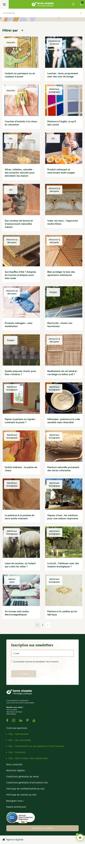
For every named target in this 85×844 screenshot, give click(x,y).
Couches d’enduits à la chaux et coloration (21, 123)
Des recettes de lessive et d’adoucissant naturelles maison (19, 224)
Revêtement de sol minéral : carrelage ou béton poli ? (62, 373)
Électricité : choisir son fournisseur (59, 324)
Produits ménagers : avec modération (19, 324)
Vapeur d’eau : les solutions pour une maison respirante (62, 517)
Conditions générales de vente (22, 776)
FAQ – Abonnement (18, 734)
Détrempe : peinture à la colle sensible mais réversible (63, 421)
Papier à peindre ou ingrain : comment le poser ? (20, 421)
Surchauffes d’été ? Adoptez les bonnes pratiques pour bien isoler (20, 275)
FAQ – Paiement (17, 752)
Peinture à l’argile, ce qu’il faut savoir (61, 123)
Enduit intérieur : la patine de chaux (21, 469)
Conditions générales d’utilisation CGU (27, 782)
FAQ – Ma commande (20, 740)
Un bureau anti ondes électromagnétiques (17, 613)
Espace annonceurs (16, 806)
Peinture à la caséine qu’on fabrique (62, 613)
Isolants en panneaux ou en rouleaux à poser (20, 75)
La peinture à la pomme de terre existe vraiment (19, 517)
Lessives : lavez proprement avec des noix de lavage (62, 75)
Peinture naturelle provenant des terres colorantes (63, 469)
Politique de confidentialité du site (25, 788)
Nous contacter (14, 764)
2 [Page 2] (42, 625)
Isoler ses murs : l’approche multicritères (62, 222)
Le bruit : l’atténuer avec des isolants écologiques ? (63, 565)
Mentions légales (15, 770)
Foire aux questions (16, 728)
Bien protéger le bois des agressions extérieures (61, 273)
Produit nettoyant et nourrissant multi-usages (61, 171)
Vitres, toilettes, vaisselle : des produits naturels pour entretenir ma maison (20, 173)
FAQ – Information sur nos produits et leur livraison (36, 746)
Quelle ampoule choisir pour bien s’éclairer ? (20, 373)
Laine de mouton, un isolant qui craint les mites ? (20, 565)
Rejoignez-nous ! (15, 800)
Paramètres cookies (42, 828)
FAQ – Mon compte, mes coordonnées (28, 758)
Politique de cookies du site (21, 794)
